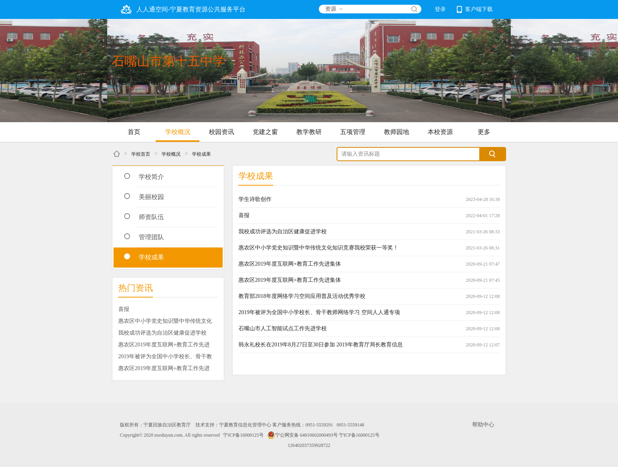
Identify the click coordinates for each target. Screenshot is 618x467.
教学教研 (309, 131)
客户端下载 (475, 9)
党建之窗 (265, 131)
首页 (134, 131)
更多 (484, 131)
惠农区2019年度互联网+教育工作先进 (164, 345)
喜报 (123, 309)
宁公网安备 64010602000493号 (302, 435)
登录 (440, 9)
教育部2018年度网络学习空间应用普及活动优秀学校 (301, 296)
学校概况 (177, 131)
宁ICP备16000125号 (243, 435)
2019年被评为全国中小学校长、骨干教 (165, 356)
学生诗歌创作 (255, 199)
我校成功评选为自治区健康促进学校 (162, 333)
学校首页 (140, 154)
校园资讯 (221, 131)
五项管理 (352, 131)
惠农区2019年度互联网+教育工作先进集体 (289, 264)
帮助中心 (483, 425)
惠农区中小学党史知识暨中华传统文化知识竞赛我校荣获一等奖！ (318, 248)
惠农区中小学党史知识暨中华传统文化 (165, 321)
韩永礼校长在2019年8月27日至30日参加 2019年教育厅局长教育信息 (320, 345)
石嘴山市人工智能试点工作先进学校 (282, 328)
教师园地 (396, 131)
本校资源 (440, 131)
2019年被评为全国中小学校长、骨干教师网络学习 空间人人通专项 (319, 312)
